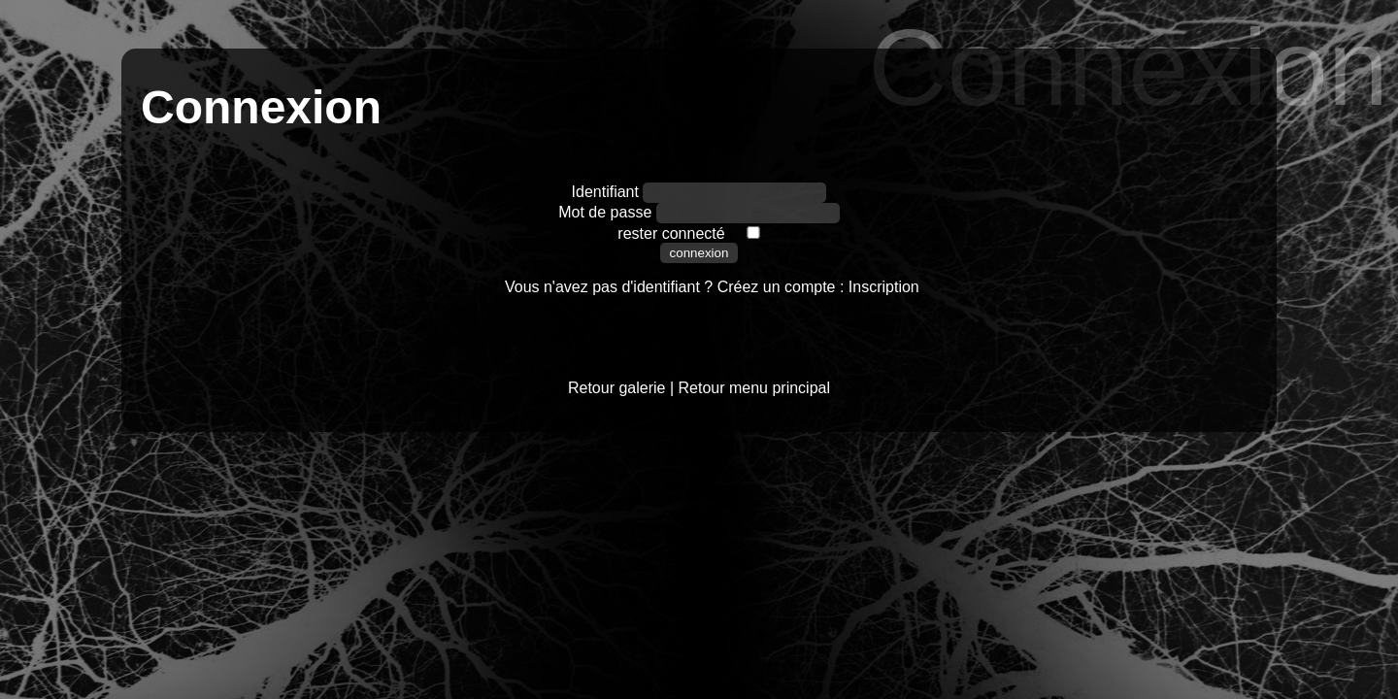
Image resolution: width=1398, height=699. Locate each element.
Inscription (884, 287)
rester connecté (670, 233)
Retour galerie (617, 388)
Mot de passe (607, 212)
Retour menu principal (755, 388)
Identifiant (608, 191)
